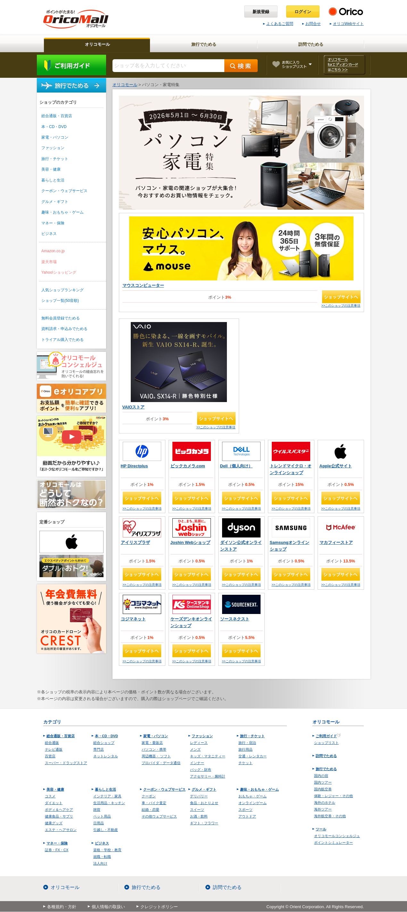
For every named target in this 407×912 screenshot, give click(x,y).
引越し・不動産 (105, 830)
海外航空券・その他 (330, 816)
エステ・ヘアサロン (61, 830)
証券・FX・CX (56, 850)
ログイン (303, 11)
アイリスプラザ (135, 542)
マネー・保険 (52, 223)
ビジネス (49, 233)
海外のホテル (324, 802)
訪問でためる (326, 756)
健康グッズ (53, 823)
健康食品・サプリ (59, 816)
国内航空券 (323, 789)
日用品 (98, 823)
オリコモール (65, 887)
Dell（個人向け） (236, 466)
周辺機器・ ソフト (156, 756)
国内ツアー (323, 782)
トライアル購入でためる (62, 339)
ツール (321, 829)
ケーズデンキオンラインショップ (191, 622)
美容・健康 (51, 169)
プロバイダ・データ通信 (161, 763)
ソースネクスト (234, 619)
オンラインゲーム (252, 803)
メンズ (195, 749)
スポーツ (245, 809)
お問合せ (311, 23)
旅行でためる (71, 85)
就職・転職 (102, 857)
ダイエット (53, 803)
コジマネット (133, 619)
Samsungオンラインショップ (290, 546)
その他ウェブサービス (159, 816)
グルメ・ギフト (54, 201)
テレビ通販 (53, 749)
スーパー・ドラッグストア (66, 763)
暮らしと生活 (52, 180)
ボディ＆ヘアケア (59, 809)
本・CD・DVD (54, 127)
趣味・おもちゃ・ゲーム (62, 212)
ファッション (52, 148)
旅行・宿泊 (247, 743)
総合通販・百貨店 (56, 116)
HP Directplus (134, 466)
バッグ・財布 (200, 769)
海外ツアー (323, 809)
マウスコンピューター (143, 285)
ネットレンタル (105, 756)
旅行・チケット (54, 159)
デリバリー (199, 796)
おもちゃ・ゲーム (252, 796)
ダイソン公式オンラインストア (241, 546)
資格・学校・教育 (107, 850)
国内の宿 (321, 776)
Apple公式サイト (336, 466)
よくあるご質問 (278, 23)
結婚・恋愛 (150, 809)
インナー (197, 763)
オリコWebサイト (347, 23)
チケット (245, 763)
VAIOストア (133, 407)
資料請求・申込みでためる (64, 329)
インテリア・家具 (107, 796)
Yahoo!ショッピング (58, 272)
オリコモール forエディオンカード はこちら (344, 65)
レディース (199, 743)
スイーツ (197, 809)
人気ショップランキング (62, 290)
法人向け (100, 863)
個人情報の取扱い (108, 906)
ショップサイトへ (341, 296)
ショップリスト (326, 743)
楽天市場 (49, 262)
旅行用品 (245, 749)
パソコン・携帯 (154, 749)
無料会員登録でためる (60, 318)
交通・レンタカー (252, 756)
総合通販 (52, 743)
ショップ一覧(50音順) (60, 300)
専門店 (98, 749)
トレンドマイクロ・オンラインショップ (290, 469)
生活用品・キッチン (109, 803)
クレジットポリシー (159, 906)
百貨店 (50, 756)
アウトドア (247, 816)
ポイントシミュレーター (333, 842)
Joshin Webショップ (190, 542)
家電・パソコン (54, 137)
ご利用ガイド (71, 65)
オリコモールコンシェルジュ (337, 836)
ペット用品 (102, 816)
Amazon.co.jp (53, 251)
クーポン (149, 796)
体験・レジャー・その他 (333, 796)
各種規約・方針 (61, 906)
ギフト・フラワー (204, 823)
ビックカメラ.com (187, 466)
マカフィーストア (336, 542)
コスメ (50, 796)
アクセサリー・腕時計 (207, 776)
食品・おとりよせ (204, 803)
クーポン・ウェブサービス (64, 191)
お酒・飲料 (199, 816)
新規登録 (261, 11)
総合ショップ (103, 743)
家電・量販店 (152, 743)
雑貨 (96, 809)
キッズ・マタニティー (207, 756)
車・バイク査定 (154, 803)
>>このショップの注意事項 (341, 305)
